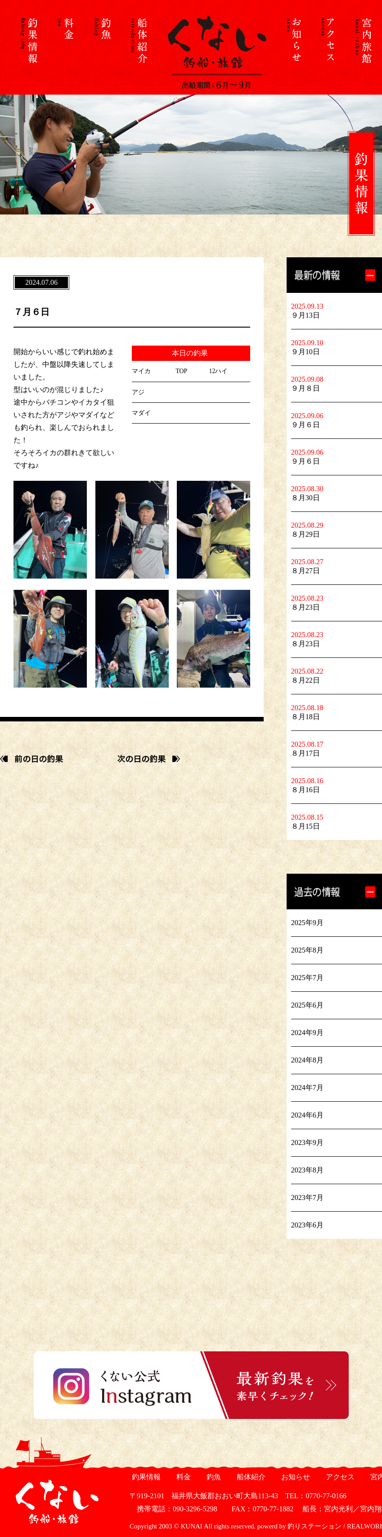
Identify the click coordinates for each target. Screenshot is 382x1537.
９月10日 (305, 352)
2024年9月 (307, 1032)
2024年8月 (307, 1060)
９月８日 (305, 388)
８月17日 (305, 753)
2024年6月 (307, 1115)
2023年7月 (307, 1197)
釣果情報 (145, 1477)
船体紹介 (249, 1477)
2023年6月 (307, 1225)
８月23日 (305, 607)
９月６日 (305, 425)
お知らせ (294, 1477)
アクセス (339, 1477)
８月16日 (305, 790)
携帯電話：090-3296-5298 (173, 1509)
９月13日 (305, 315)
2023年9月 (307, 1142)
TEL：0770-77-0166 (315, 1496)
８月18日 (305, 717)
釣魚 (212, 1477)
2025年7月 (307, 977)
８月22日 (305, 680)
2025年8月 (307, 950)
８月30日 (305, 498)
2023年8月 (307, 1170)
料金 (182, 1477)
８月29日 (305, 534)
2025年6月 (307, 1005)
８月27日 (305, 571)
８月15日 (305, 826)
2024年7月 (307, 1087)
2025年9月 (307, 922)
